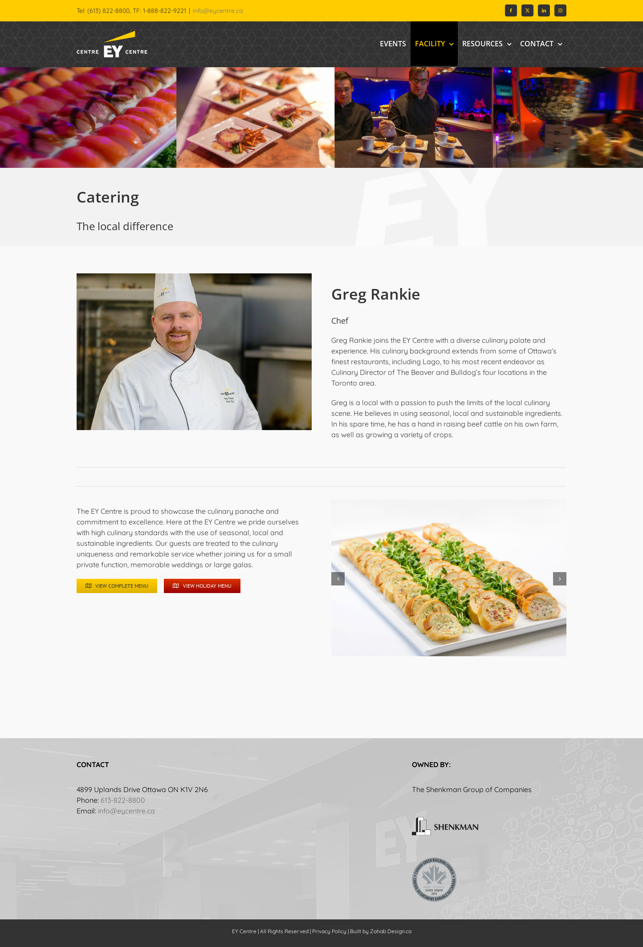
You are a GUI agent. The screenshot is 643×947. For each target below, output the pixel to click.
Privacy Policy (329, 931)
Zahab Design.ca (390, 931)
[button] (338, 578)
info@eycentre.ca (218, 11)
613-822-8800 (123, 800)
